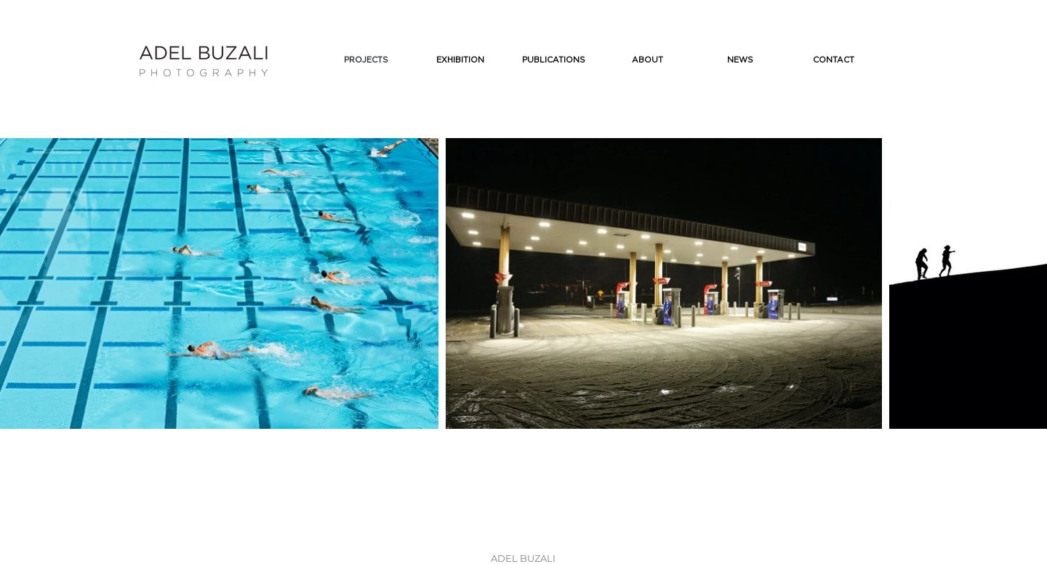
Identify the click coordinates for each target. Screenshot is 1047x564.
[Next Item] (1029, 284)
